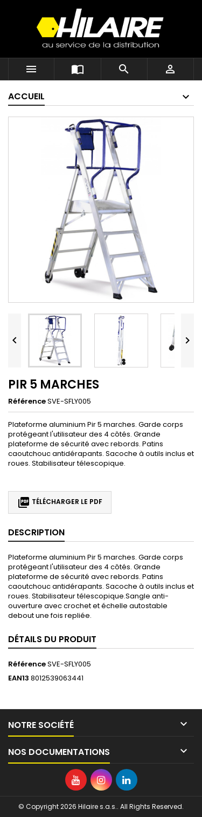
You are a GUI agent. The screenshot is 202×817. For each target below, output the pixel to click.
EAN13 (18, 678)
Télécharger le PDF (59, 502)
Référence (27, 401)
